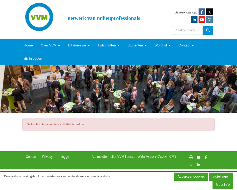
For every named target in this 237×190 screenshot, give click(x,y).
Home (28, 45)
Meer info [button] (223, 185)
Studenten (137, 45)
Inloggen (33, 58)
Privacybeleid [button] (51, 157)
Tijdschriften (109, 45)
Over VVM (50, 45)
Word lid (163, 45)
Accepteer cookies (191, 176)
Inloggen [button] (65, 157)
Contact (186, 45)
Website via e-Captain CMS (157, 156)
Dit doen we (79, 45)
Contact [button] (31, 157)
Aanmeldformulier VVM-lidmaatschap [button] (118, 157)
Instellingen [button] (221, 176)
